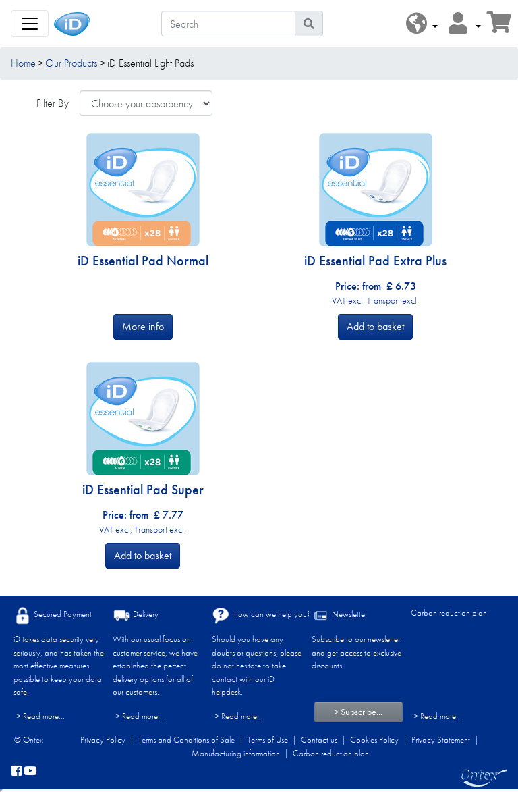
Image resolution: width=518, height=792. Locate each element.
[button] (422, 24)
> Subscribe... (358, 712)
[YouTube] (30, 771)
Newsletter (339, 615)
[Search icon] (309, 23)
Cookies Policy (374, 739)
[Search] (228, 23)
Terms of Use (268, 739)
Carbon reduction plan (449, 612)
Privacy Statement (440, 739)
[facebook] (16, 771)
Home (23, 63)
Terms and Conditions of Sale (186, 739)
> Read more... (40, 716)
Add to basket (375, 326)
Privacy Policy (102, 739)
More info (143, 326)
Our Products (71, 63)
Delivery (136, 615)
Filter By (52, 103)
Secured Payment (52, 615)
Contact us (319, 739)
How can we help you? (261, 615)
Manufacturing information (236, 753)
